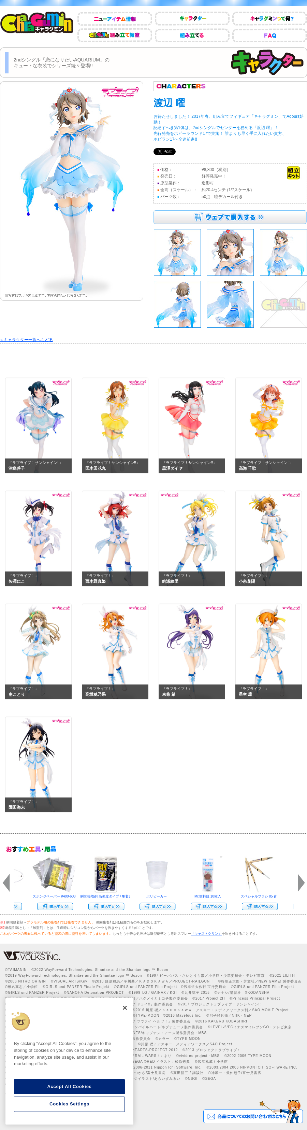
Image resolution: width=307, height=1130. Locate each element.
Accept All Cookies (69, 1086)
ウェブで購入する (230, 217)
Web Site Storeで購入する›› (206, 906)
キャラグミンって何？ (269, 19)
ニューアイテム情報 (114, 19)
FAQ (269, 35)
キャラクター (192, 19)
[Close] (124, 1007)
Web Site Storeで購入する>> (52, 906)
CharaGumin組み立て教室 (114, 35)
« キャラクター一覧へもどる (26, 339)
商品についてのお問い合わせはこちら (253, 1111)
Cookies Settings (69, 1103)
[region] (69, 1061)
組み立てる (192, 35)
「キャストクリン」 (206, 933)
